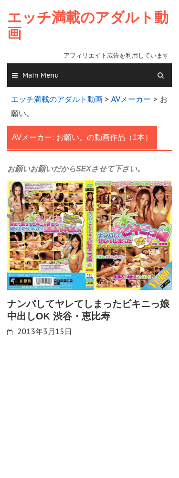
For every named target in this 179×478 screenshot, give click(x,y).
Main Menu (40, 75)
